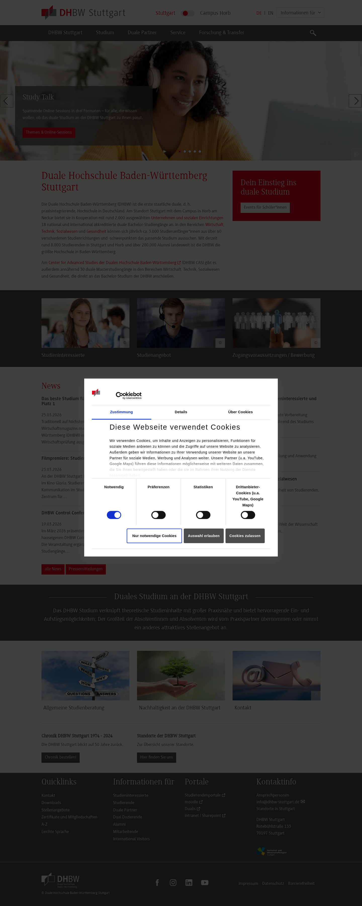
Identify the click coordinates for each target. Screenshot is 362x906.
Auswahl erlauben (203, 536)
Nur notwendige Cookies (154, 536)
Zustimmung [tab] (121, 412)
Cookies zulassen (245, 536)
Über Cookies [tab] (240, 412)
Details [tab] (181, 412)
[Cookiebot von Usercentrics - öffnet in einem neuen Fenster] (120, 395)
